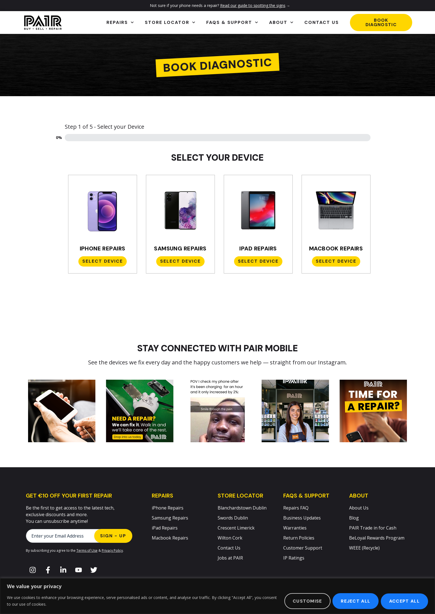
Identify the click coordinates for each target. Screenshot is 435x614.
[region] (217, 596)
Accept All (404, 601)
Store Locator (170, 22)
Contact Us (321, 22)
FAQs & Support (232, 22)
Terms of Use (87, 550)
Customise (304, 601)
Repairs (120, 22)
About (281, 22)
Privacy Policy (112, 550)
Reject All (354, 601)
